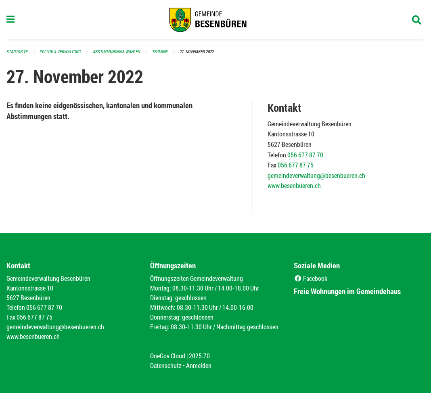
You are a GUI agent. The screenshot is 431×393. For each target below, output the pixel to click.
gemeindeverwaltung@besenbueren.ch (316, 175)
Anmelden (198, 365)
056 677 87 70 (305, 155)
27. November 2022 (197, 51)
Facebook (310, 278)
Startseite (16, 51)
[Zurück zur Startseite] (215, 19)
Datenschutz (166, 365)
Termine (159, 51)
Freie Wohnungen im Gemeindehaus (347, 291)
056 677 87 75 (296, 165)
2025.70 (199, 355)
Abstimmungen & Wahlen (116, 51)
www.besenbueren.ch (294, 185)
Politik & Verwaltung (60, 51)
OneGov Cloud (167, 355)
